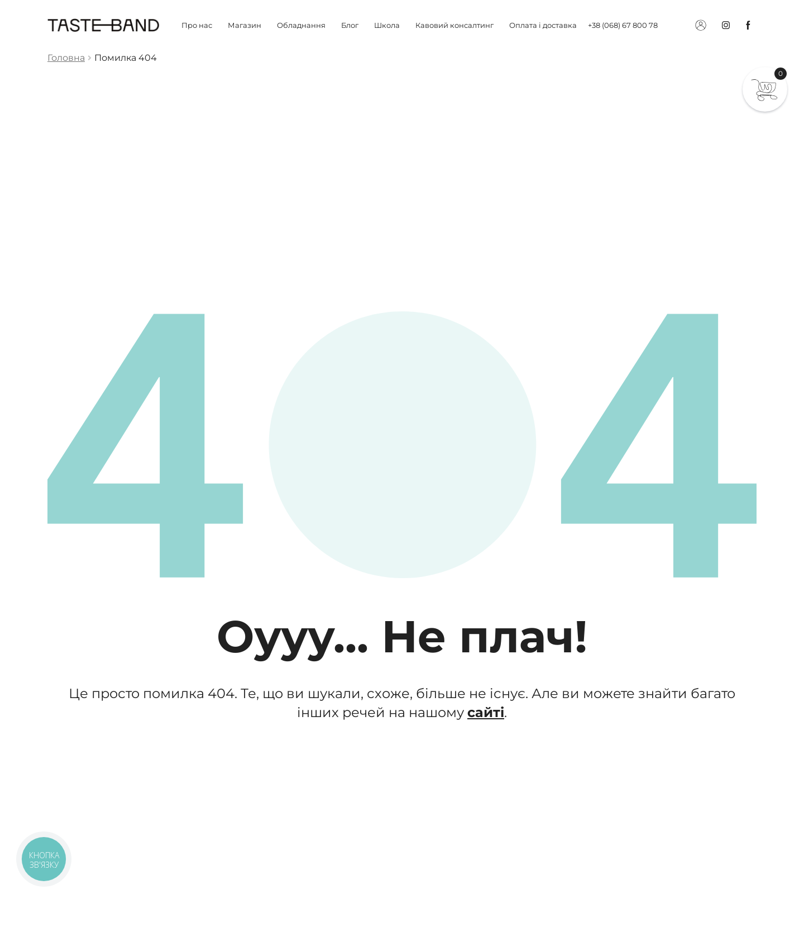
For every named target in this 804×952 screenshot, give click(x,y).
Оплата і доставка (543, 25)
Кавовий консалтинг (454, 25)
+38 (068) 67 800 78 (623, 25)
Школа (387, 25)
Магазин (244, 25)
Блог (349, 25)
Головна (66, 57)
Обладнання (301, 25)
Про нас (196, 25)
